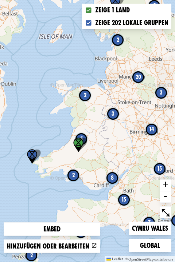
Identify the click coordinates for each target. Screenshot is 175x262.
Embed (52, 229)
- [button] (165, 197)
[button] (32, 156)
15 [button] (124, 199)
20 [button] (138, 77)
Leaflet (114, 258)
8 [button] (112, 177)
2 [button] (31, 255)
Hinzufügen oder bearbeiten (52, 246)
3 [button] (113, 113)
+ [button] (165, 185)
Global (152, 244)
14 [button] (151, 129)
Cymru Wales (150, 227)
